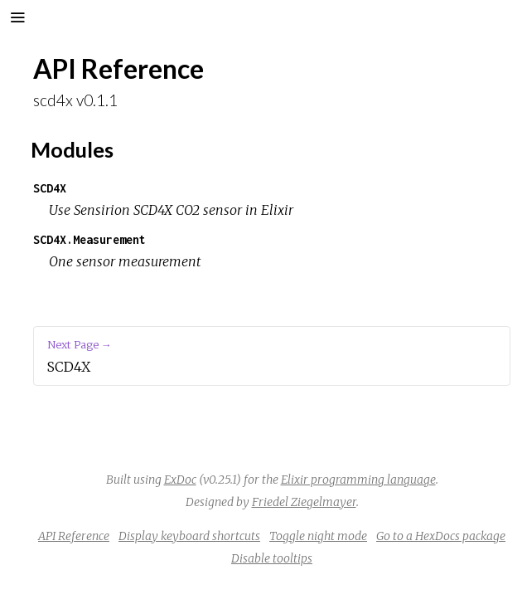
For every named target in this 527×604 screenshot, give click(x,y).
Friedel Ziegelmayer (304, 501)
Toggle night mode (318, 536)
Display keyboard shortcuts (189, 536)
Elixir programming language (358, 479)
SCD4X (49, 188)
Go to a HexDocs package (440, 536)
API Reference (73, 535)
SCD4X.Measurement (89, 239)
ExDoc (180, 479)
